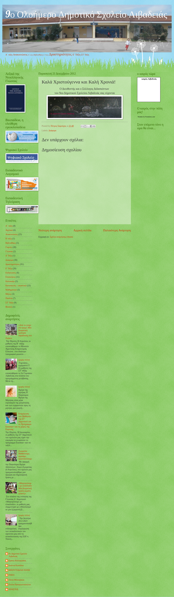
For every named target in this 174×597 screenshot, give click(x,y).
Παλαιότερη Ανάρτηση (117, 230)
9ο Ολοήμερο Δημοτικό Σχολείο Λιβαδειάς (86, 14)
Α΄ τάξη (8, 55)
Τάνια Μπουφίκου (16, 580)
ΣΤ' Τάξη (85, 55)
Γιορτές (8, 247)
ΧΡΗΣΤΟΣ (13, 589)
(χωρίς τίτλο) (24, 360)
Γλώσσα (9, 251)
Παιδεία (8, 298)
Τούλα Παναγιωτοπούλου (20, 584)
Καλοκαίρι (10, 281)
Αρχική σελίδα (82, 230)
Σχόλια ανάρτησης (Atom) (61, 237)
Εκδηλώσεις (10, 273)
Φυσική (8, 307)
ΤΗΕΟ (11, 575)
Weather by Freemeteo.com (146, 117)
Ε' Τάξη (77, 54)
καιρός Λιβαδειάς (149, 79)
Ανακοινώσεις (20, 54)
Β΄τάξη (30, 55)
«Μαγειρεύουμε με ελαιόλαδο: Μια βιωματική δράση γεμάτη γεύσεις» (25, 488)
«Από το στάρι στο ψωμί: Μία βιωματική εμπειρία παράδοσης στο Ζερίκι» (18, 331)
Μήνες (8, 294)
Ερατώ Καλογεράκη (17, 560)
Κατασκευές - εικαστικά (15, 285)
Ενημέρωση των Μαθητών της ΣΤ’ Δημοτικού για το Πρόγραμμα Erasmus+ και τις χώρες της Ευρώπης (18, 421)
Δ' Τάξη (46, 55)
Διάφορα (52, 130)
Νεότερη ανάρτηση (50, 230)
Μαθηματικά (11, 290)
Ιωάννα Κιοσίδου (16, 565)
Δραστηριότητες (60, 54)
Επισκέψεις (10, 277)
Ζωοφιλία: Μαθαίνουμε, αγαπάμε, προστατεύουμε (25, 455)
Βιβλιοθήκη (38, 55)
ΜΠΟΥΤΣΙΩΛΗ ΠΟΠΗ (19, 570)
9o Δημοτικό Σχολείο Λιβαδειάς (18, 555)
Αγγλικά (9, 230)
